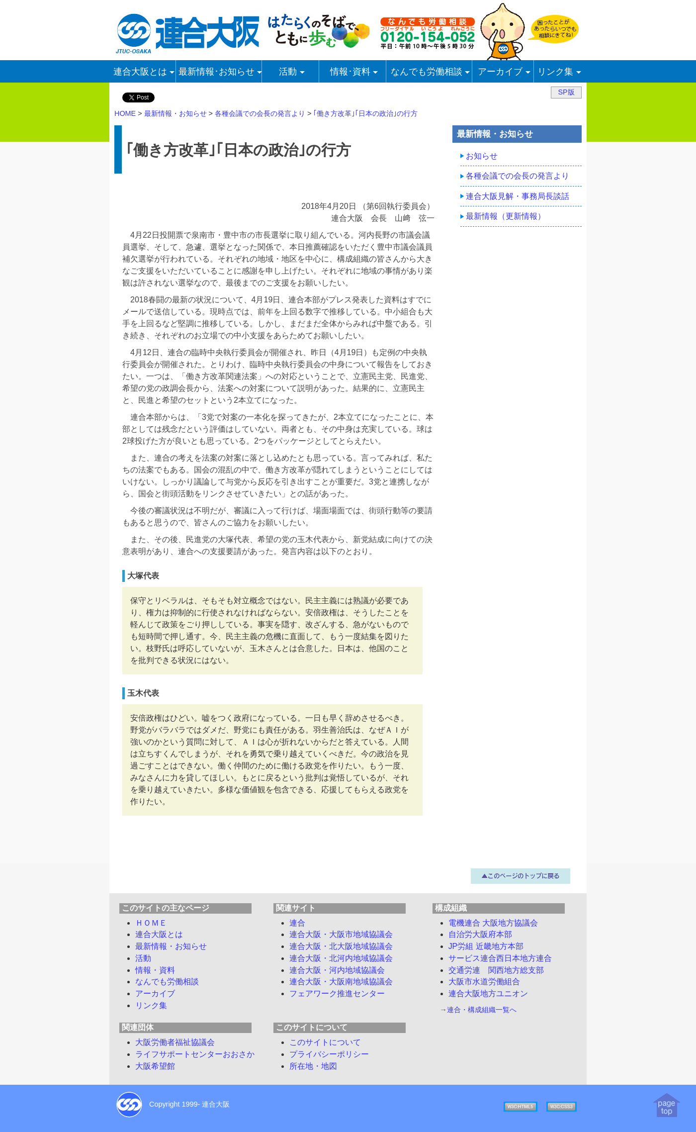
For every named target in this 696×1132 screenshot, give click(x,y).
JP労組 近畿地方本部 (485, 946)
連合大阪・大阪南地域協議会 (341, 981)
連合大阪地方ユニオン (488, 993)
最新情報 (171, 946)
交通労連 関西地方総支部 (496, 970)
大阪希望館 (155, 1066)
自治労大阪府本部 (480, 934)
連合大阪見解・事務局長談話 (517, 196)
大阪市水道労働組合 (484, 981)
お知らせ (482, 156)
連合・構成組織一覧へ (482, 1010)
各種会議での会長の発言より (517, 176)
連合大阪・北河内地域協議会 (341, 958)
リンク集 (151, 1005)
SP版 (566, 92)
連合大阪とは (159, 934)
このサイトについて (325, 1042)
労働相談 (167, 981)
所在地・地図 (313, 1066)
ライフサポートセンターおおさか (195, 1054)
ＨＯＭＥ (151, 923)
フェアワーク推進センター (337, 993)
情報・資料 (155, 970)
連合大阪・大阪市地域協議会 (341, 934)
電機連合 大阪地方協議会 (493, 923)
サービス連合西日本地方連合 (500, 958)
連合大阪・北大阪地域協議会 (341, 946)
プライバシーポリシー (329, 1054)
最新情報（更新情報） (505, 216)
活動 (143, 958)
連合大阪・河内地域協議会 (337, 970)
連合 (297, 923)
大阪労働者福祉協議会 (175, 1042)
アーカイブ (155, 993)
